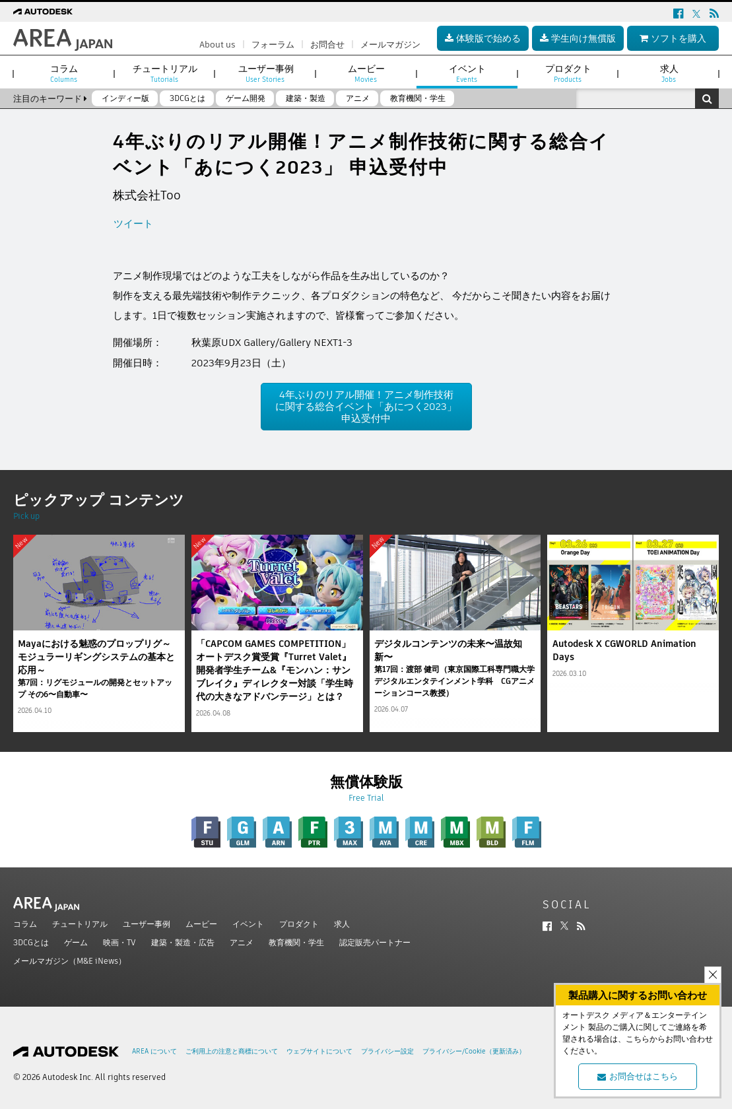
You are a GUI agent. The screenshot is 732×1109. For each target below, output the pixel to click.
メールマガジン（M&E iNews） (69, 960)
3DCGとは (31, 942)
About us (217, 44)
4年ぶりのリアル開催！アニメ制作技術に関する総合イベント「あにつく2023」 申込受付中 (366, 406)
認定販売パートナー (375, 942)
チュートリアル (80, 923)
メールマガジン (390, 44)
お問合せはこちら (637, 1076)
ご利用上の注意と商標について (231, 1051)
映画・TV (119, 942)
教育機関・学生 (296, 942)
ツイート (133, 223)
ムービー (201, 923)
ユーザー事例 (146, 923)
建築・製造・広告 (183, 942)
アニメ (241, 942)
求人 (342, 923)
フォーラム (272, 44)
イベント (248, 923)
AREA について (154, 1051)
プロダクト (299, 923)
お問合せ (327, 44)
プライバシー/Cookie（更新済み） (473, 1051)
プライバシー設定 (387, 1051)
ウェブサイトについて (319, 1051)
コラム (25, 923)
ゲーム (76, 942)
